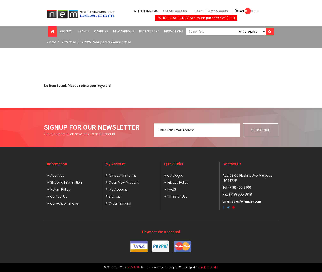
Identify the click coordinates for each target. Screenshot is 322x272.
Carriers (101, 31)
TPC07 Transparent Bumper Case (106, 42)
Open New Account (124, 182)
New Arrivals (123, 31)
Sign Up (114, 196)
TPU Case (68, 42)
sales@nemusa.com (246, 201)
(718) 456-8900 (146, 11)
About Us (57, 176)
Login (198, 11)
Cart (247, 11)
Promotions (173, 31)
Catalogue (175, 176)
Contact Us (58, 196)
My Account (219, 11)
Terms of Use (177, 196)
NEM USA (133, 267)
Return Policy (60, 189)
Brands (83, 31)
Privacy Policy (177, 182)
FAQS (171, 189)
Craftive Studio (208, 267)
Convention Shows (64, 203)
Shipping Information (66, 182)
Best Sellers (149, 31)
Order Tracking (120, 203)
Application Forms (122, 176)
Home (51, 42)
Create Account (176, 11)
